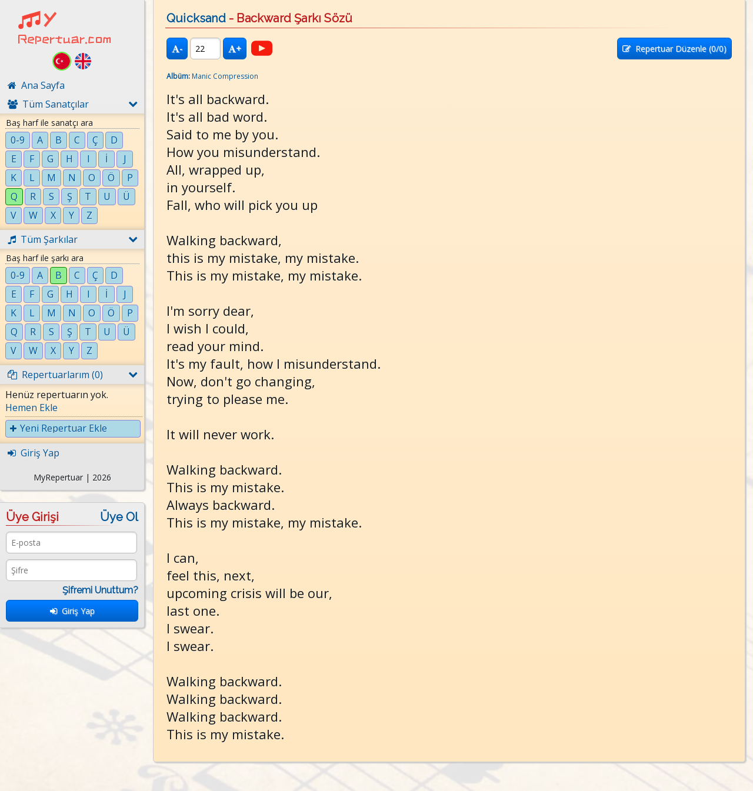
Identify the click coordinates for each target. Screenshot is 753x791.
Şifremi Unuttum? (100, 590)
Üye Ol (119, 517)
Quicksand (196, 18)
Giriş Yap (72, 610)
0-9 (18, 139)
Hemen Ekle (31, 407)
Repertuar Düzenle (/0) (674, 48)
